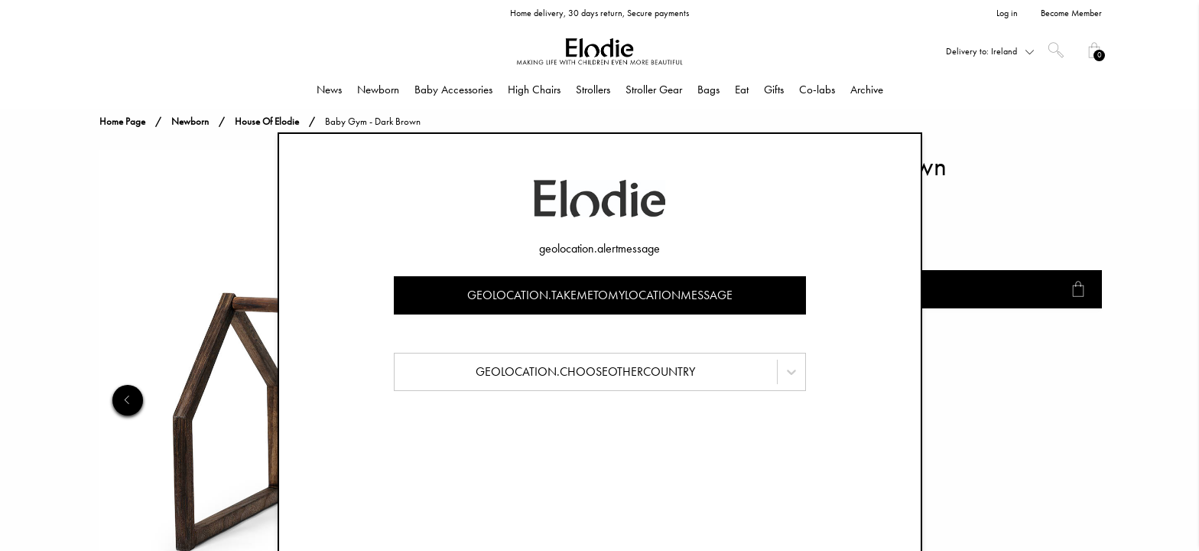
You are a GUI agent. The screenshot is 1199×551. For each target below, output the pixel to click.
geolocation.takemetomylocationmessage (600, 295)
